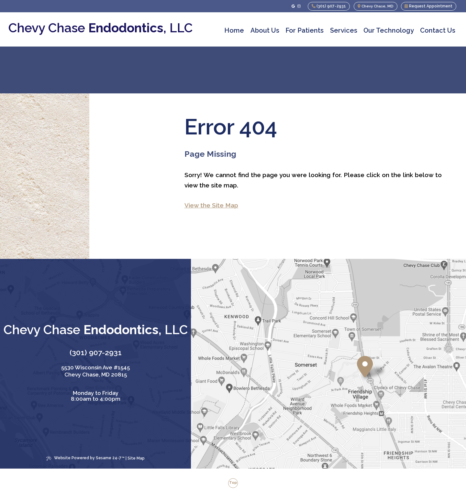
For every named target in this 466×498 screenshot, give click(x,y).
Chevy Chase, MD (375, 6)
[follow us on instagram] (297, 6)
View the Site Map (211, 205)
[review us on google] (291, 6)
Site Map (136, 458)
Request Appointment (428, 6)
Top (233, 483)
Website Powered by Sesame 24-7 (85, 458)
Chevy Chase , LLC (100, 27)
